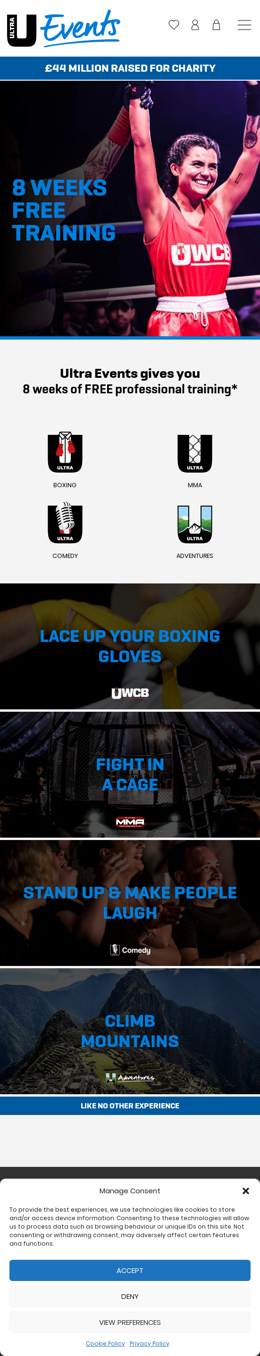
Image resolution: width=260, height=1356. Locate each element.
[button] (246, 1191)
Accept (130, 1270)
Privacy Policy (149, 1343)
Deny (130, 1296)
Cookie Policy (105, 1343)
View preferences (130, 1322)
